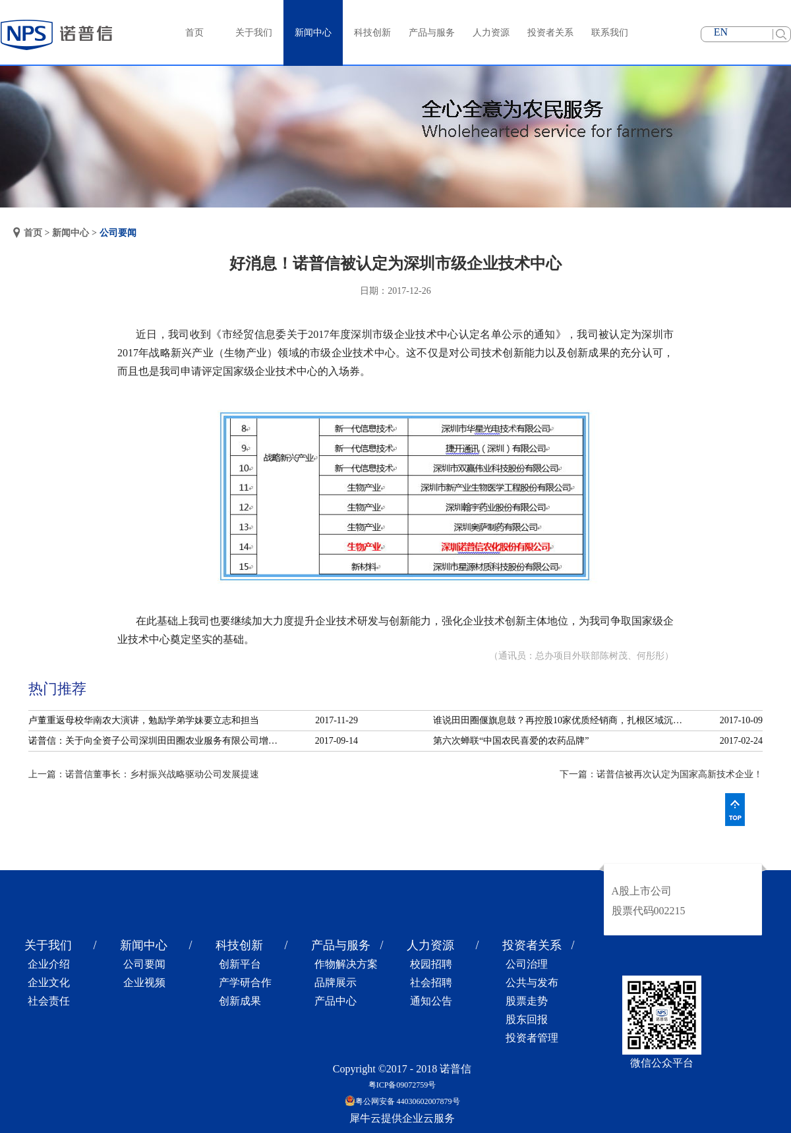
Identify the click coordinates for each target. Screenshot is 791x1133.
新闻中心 (70, 233)
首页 (194, 33)
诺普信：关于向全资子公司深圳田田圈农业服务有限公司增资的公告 (156, 741)
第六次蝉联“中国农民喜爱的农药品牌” (511, 741)
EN (721, 32)
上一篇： (143, 774)
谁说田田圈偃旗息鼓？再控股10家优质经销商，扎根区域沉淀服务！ (561, 720)
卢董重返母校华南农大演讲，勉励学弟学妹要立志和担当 (143, 720)
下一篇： (661, 774)
